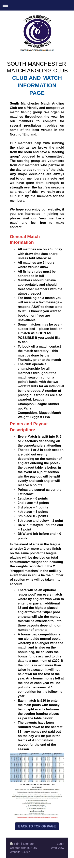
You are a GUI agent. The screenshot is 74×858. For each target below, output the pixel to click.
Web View (57, 847)
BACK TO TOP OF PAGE (37, 826)
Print (15, 843)
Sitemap (28, 843)
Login (60, 843)
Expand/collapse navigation (37, 5)
